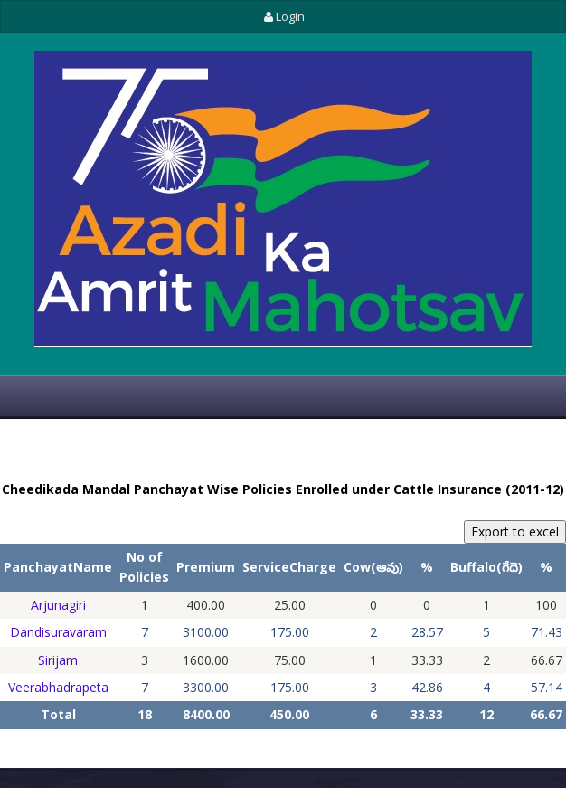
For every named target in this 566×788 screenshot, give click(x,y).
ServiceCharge (289, 566)
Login (283, 16)
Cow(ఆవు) (373, 566)
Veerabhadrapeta (58, 687)
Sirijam (58, 660)
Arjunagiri (58, 604)
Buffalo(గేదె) (486, 566)
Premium (205, 566)
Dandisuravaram (58, 632)
